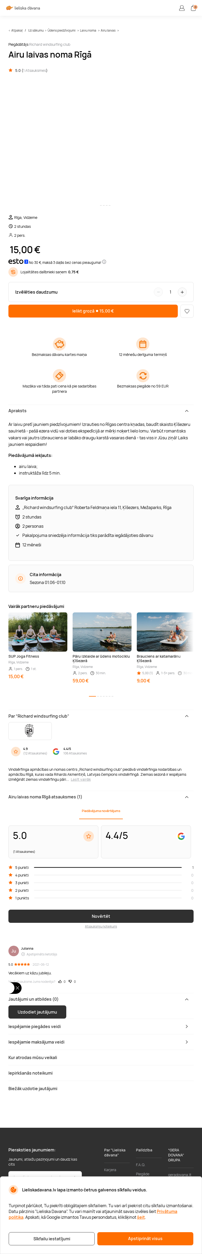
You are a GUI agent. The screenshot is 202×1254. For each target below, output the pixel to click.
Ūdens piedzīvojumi (61, 30)
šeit (141, 1217)
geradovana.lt (179, 1174)
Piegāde (142, 1173)
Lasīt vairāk (81, 779)
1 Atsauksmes (34, 70)
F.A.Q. (140, 1164)
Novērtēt (101, 916)
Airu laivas (108, 30)
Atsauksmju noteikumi (101, 926)
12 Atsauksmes (35, 753)
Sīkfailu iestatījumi (51, 1239)
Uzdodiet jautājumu (37, 1012)
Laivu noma (88, 30)
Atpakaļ (17, 30)
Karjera (110, 1169)
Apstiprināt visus (145, 1238)
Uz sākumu (36, 30)
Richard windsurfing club (49, 44)
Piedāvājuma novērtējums (101, 811)
